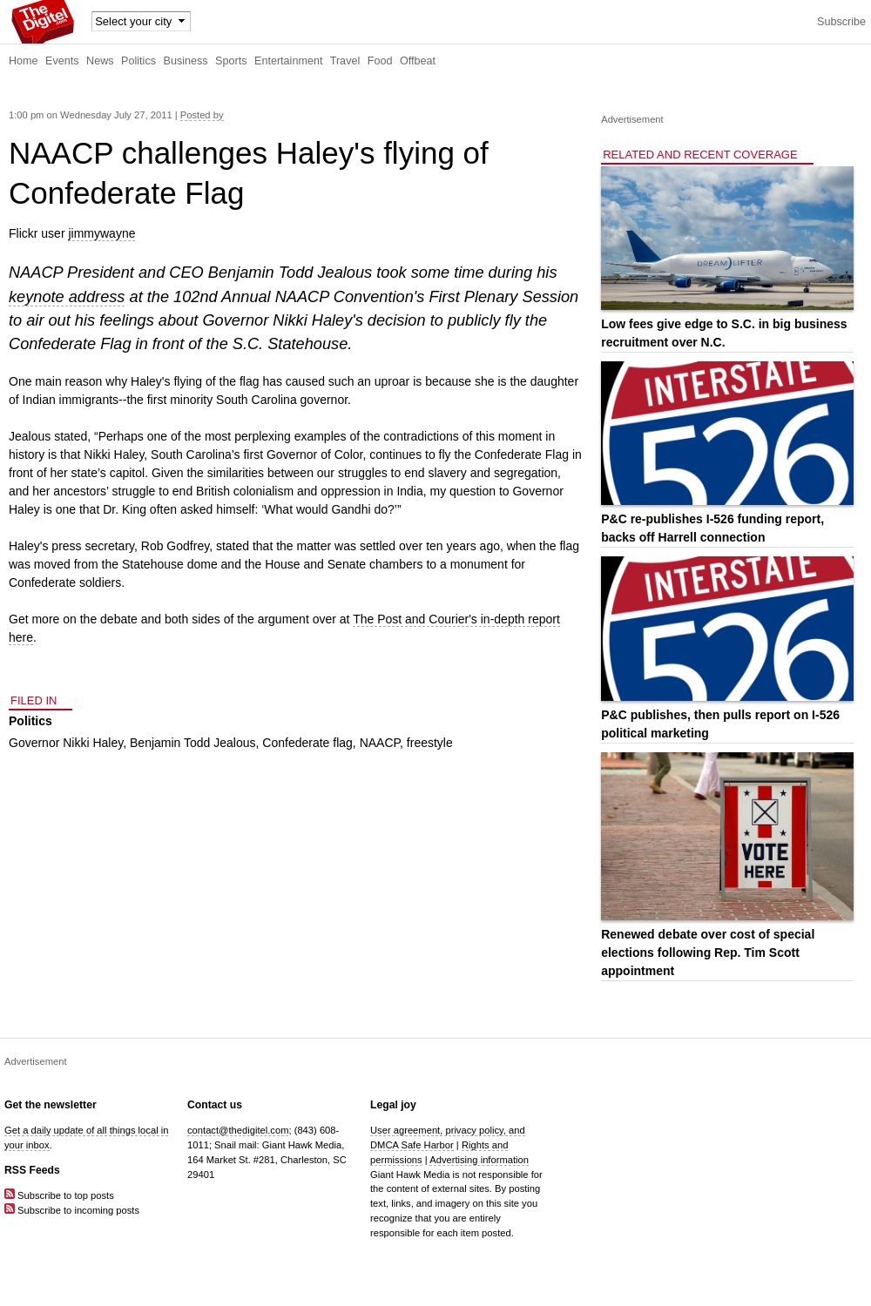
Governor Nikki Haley (66, 743)
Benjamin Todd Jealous (193, 743)
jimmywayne (101, 233)
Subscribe (841, 22)
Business (186, 61)
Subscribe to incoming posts (71, 1210)
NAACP (380, 743)
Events (62, 61)
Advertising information (479, 1160)
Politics (138, 61)
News (100, 61)
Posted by (202, 115)
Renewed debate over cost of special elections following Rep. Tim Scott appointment (707, 952)
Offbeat (418, 61)
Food (380, 61)
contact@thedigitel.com (237, 1130)
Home (23, 61)
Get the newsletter (50, 1105)
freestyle (430, 743)
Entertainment (288, 61)
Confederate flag (307, 743)
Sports (230, 61)
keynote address (67, 297)
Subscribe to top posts (59, 1195)
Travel (345, 61)
